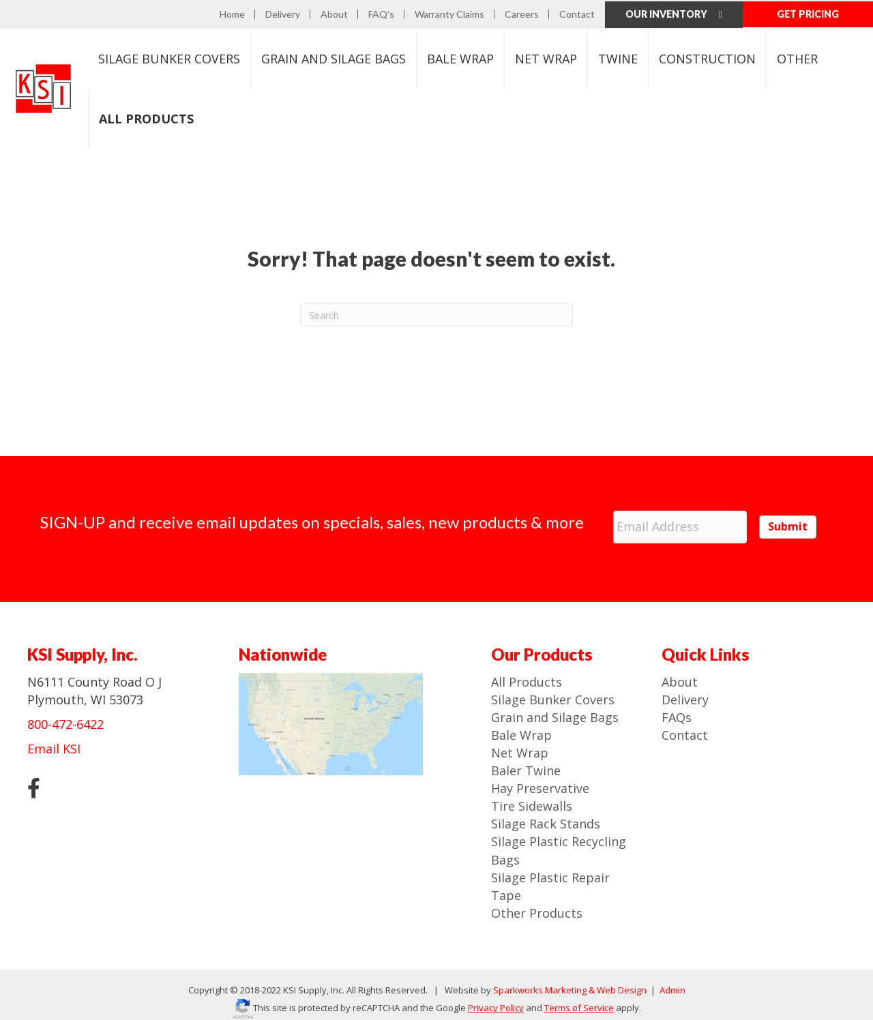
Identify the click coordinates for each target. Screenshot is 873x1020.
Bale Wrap (460, 56)
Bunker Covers (169, 56)
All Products (526, 672)
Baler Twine (526, 761)
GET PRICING (808, 12)
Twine (618, 56)
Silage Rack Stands (545, 815)
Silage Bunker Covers (553, 690)
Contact (577, 13)
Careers (522, 13)
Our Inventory (673, 12)
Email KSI (53, 740)
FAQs (677, 708)
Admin (671, 981)
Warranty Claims (449, 13)
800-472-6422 (65, 715)
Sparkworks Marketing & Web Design (570, 981)
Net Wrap (546, 56)
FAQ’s (381, 13)
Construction (707, 56)
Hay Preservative (540, 779)
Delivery (282, 13)
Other (797, 56)
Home (232, 13)
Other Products (536, 904)
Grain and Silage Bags (555, 708)
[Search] (436, 313)
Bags (333, 56)
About (334, 13)
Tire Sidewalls (531, 797)
